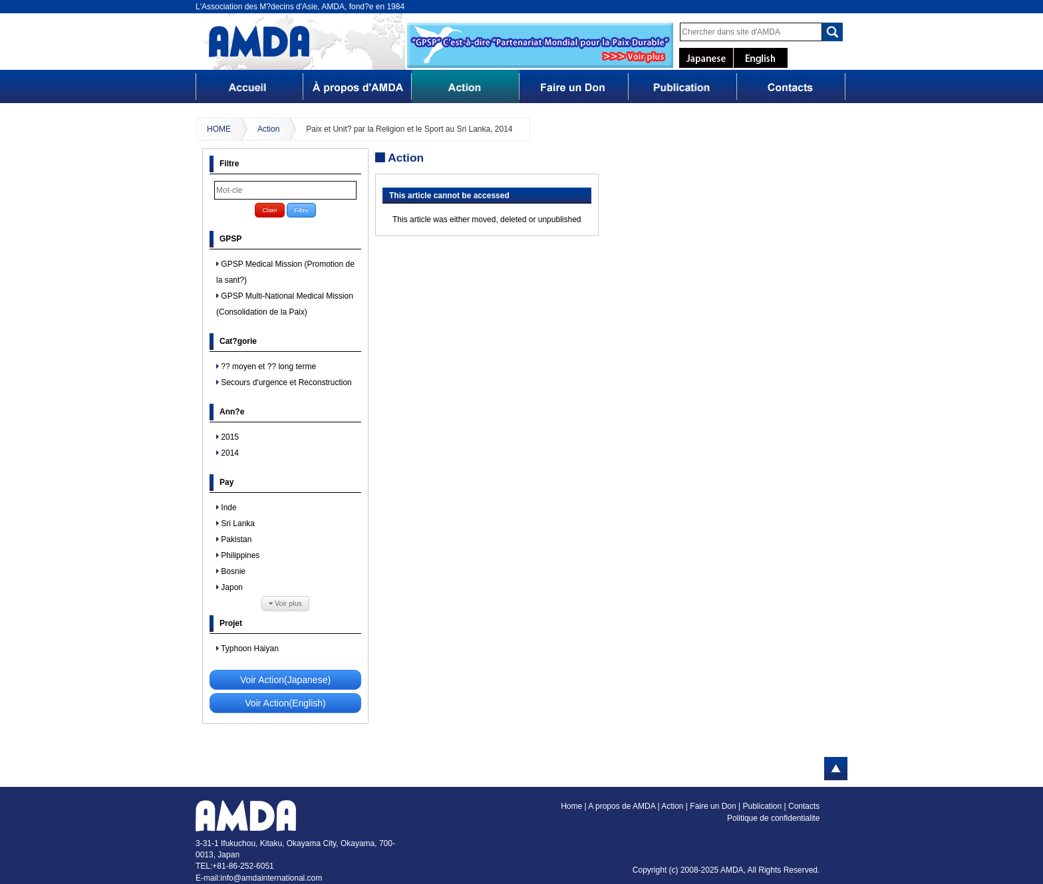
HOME (219, 129)
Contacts (804, 806)
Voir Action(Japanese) (285, 679)
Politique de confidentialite (773, 818)
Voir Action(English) (285, 703)
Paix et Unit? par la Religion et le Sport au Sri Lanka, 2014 (409, 129)
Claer (269, 210)
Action (268, 129)
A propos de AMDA (622, 806)
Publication (763, 806)
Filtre (301, 210)
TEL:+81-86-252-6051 (235, 866)
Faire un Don (714, 806)
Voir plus (285, 603)
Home (571, 806)
